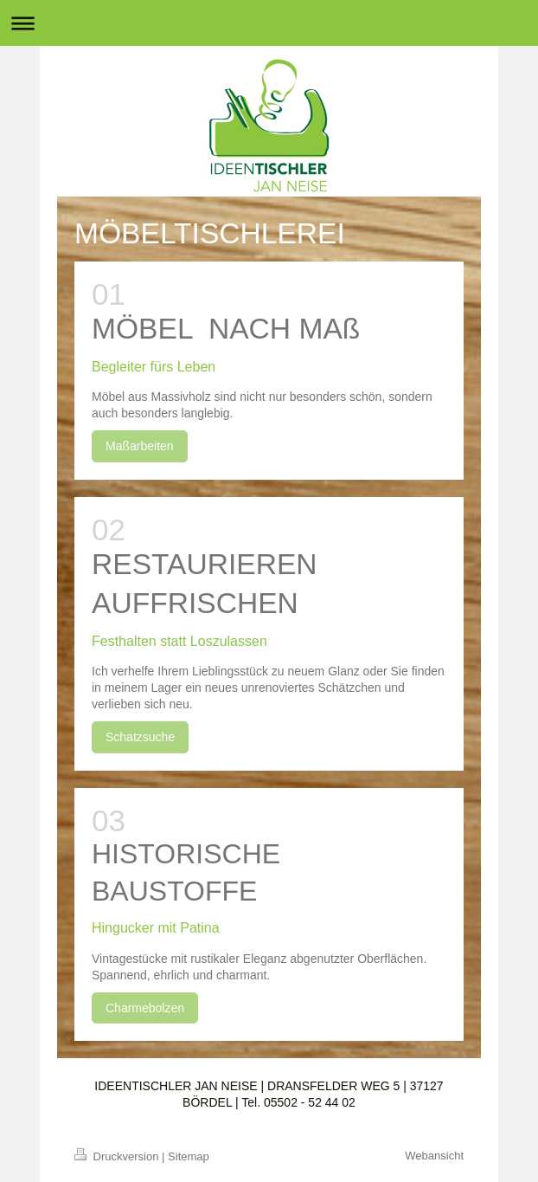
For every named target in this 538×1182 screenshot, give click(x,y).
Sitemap (188, 1156)
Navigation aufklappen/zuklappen (269, 23)
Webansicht (434, 1155)
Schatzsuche (140, 737)
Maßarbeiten (140, 446)
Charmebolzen (145, 1008)
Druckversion (118, 1156)
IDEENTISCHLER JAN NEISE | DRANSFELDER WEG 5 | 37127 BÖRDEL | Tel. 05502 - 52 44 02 (268, 1094)
